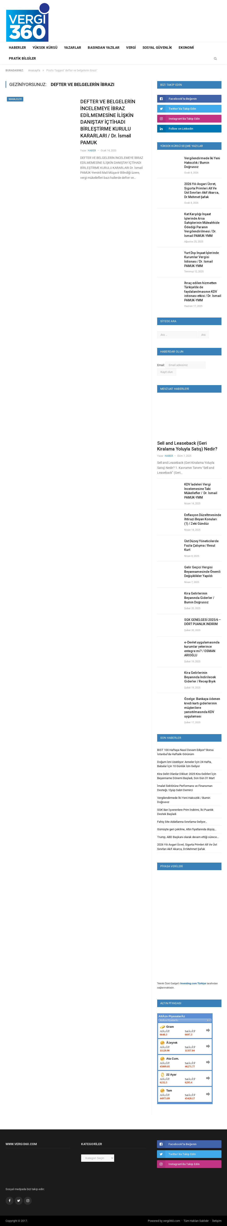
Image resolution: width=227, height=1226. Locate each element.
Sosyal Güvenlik (157, 48)
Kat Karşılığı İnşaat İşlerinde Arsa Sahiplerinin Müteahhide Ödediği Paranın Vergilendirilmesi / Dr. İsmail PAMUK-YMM (201, 225)
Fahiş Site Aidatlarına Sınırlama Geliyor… (182, 821)
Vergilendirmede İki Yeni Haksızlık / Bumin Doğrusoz (202, 162)
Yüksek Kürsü (45, 48)
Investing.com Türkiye (193, 983)
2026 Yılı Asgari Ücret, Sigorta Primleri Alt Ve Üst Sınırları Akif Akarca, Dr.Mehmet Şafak (201, 190)
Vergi (131, 48)
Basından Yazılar (103, 48)
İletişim (216, 1220)
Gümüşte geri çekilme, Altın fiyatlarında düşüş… (187, 829)
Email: (161, 365)
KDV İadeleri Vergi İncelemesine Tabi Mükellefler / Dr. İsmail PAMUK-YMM (200, 491)
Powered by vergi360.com (164, 1220)
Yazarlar (72, 48)
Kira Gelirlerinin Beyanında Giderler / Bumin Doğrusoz (199, 598)
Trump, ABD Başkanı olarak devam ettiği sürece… (188, 837)
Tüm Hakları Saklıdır (196, 1220)
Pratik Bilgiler (22, 58)
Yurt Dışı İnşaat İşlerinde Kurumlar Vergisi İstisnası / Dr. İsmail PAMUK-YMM (201, 259)
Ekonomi (186, 48)
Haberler (17, 48)
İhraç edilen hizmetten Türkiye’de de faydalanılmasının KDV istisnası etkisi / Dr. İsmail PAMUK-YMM (202, 291)
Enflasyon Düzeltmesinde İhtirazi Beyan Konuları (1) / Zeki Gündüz (202, 519)
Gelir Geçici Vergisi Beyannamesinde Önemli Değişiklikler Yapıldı (202, 571)
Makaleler (15, 99)
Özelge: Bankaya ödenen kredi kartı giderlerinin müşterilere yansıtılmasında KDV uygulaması (202, 707)
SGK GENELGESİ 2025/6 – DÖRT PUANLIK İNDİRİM (202, 622)
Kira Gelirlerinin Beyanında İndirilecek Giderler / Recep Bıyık (200, 677)
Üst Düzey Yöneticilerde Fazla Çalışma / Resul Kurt (201, 545)
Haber (92, 150)
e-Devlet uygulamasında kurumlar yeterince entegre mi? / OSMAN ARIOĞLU (201, 649)
